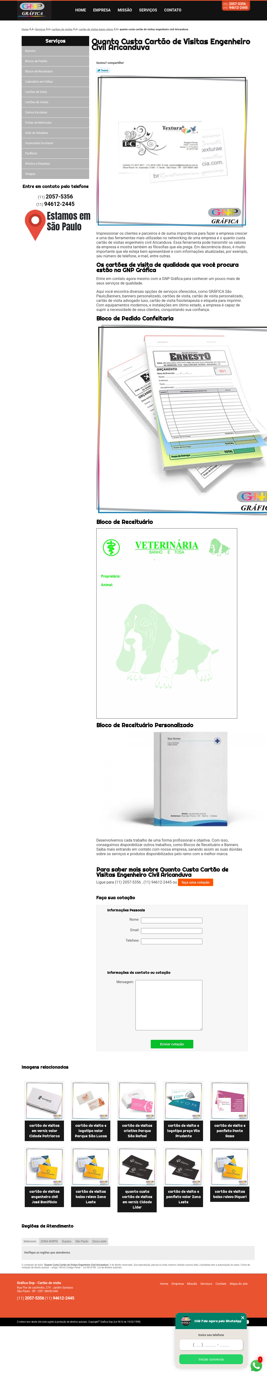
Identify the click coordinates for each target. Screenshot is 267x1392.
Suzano (66, 1241)
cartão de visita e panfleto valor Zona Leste (183, 1196)
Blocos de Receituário (39, 71)
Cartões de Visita (36, 92)
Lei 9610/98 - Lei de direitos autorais (102, 1267)
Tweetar (102, 70)
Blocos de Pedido (36, 61)
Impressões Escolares (39, 143)
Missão (125, 10)
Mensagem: (159, 1005)
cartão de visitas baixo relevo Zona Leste (91, 1196)
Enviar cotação (172, 1044)
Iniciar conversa (211, 1359)
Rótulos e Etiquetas (37, 163)
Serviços (148, 10)
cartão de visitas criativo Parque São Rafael (137, 1130)
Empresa (102, 10)
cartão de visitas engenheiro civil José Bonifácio (44, 1196)
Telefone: (164, 941)
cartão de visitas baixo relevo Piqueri (230, 1194)
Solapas (30, 174)
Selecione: (30, 1241)
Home (80, 10)
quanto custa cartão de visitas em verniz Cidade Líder (137, 1199)
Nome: (166, 920)
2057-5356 (237, 4)
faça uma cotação (196, 882)
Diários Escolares (36, 112)
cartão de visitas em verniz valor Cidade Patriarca (44, 1130)
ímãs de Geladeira (36, 133)
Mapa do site (239, 1283)
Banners (30, 51)
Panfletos (31, 153)
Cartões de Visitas (36, 102)
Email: (166, 931)
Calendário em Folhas (39, 81)
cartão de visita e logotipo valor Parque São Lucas (91, 1130)
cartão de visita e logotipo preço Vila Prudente (183, 1130)
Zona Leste (99, 1241)
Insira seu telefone (211, 1335)
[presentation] (137, 958)
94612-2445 (238, 8)
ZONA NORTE (49, 1241)
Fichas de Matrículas (38, 122)
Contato (172, 10)
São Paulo (81, 1241)
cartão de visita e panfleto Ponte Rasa (229, 1130)
